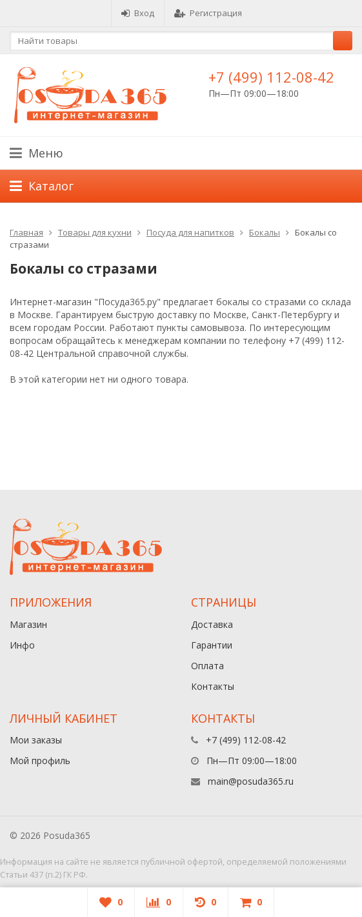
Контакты (212, 686)
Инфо (22, 645)
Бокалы (264, 232)
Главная (26, 232)
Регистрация (208, 13)
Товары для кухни (95, 232)
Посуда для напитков (190, 232)
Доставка (212, 624)
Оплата (207, 666)
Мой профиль (40, 760)
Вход (137, 13)
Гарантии (211, 645)
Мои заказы (36, 740)
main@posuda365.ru (251, 781)
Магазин (28, 624)
